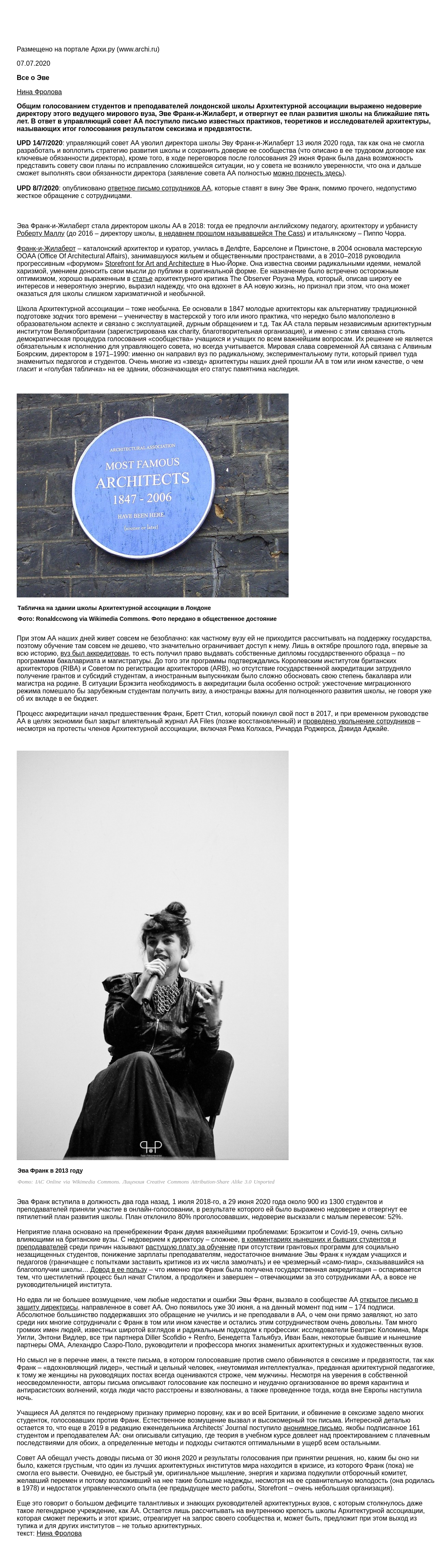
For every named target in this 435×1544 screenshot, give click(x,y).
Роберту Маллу (40, 233)
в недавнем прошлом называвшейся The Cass (231, 233)
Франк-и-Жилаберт (46, 248)
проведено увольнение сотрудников (359, 721)
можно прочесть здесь (308, 173)
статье (143, 278)
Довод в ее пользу (118, 1269)
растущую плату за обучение (191, 1247)
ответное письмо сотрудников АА (159, 188)
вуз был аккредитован (94, 653)
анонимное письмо (312, 1427)
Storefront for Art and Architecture (154, 263)
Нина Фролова (39, 91)
